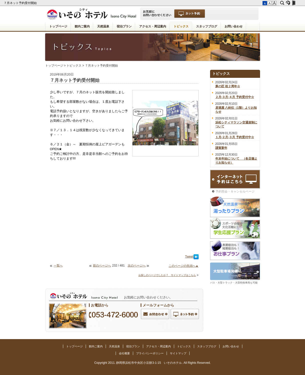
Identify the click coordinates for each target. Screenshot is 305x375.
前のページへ (102, 265)
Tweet (189, 256)
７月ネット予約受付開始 (20, 3)
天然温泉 (103, 26)
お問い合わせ (234, 26)
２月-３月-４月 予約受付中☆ (234, 97)
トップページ (58, 26)
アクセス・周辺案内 (152, 26)
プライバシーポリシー (150, 353)
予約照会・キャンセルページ (235, 191)
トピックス (181, 26)
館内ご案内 (82, 26)
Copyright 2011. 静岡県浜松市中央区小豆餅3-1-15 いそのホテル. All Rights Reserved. (152, 363)
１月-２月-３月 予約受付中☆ (234, 137)
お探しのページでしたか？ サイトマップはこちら (167, 275)
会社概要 (124, 353)
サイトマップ (178, 353)
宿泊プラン (124, 26)
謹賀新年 (221, 148)
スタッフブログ (206, 26)
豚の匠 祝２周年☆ (227, 86)
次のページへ (137, 265)
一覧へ (58, 265)
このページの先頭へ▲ (184, 266)
